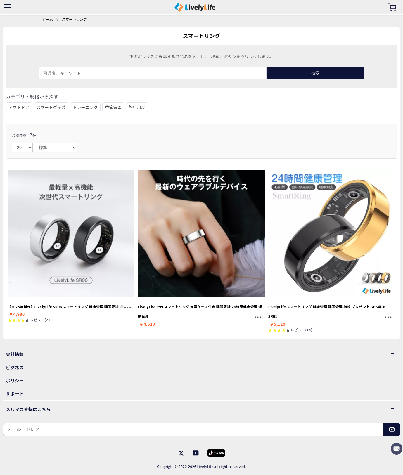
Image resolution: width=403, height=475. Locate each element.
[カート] (392, 7)
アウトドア (19, 107)
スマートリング (74, 19)
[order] (55, 147)
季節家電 (113, 107)
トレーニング (85, 107)
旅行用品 (137, 107)
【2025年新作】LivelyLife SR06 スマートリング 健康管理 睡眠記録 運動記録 (71, 306)
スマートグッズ (51, 107)
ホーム (47, 19)
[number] (22, 147)
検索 (315, 73)
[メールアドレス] (193, 429)
